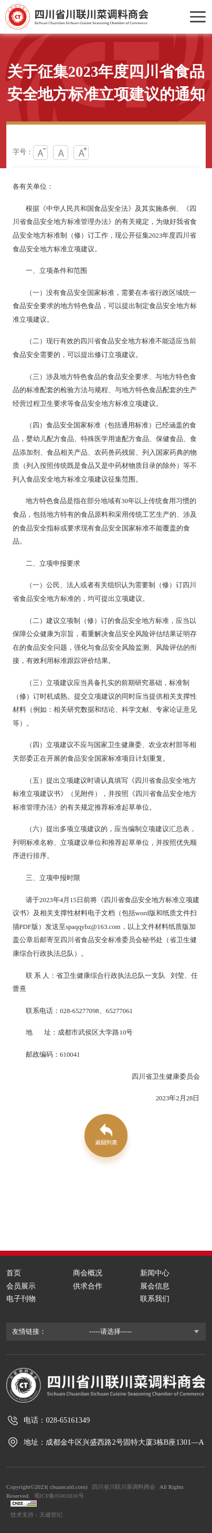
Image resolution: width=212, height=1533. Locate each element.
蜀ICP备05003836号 (59, 1496)
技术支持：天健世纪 (36, 1514)
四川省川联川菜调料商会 (123, 1487)
